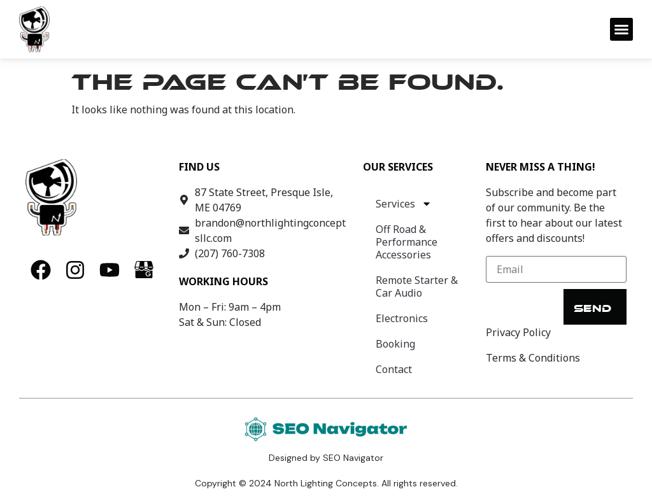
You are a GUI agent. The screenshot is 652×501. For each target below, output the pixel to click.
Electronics (402, 318)
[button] (621, 29)
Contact (394, 369)
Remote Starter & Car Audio (417, 286)
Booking (395, 344)
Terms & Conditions (533, 358)
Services (404, 203)
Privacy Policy (518, 332)
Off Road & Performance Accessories (406, 242)
